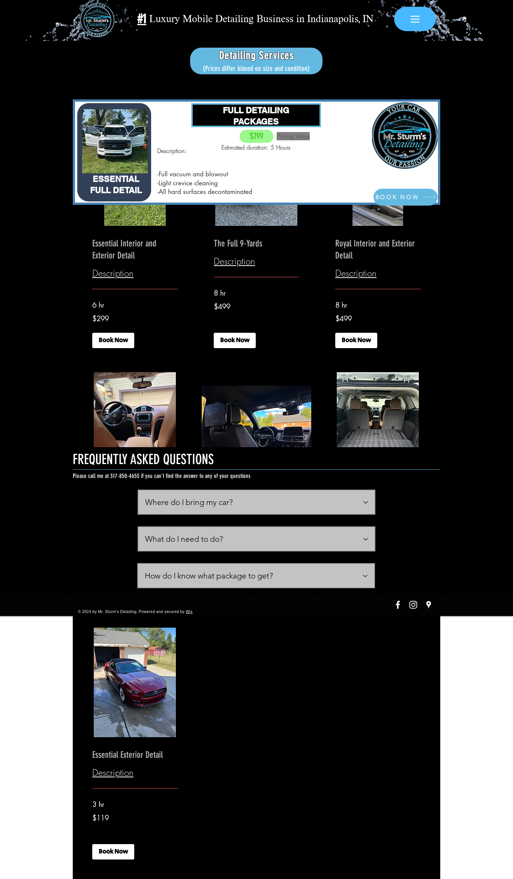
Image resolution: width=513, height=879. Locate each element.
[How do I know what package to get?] (256, 575)
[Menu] (415, 19)
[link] (135, 250)
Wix (189, 612)
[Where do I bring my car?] (256, 502)
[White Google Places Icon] (428, 605)
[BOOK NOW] (406, 197)
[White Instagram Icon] (413, 605)
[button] (113, 340)
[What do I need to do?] (256, 538)
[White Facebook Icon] (398, 605)
